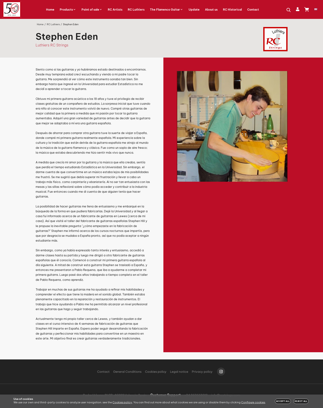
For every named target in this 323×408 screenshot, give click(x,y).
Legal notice (179, 372)
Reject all (301, 401)
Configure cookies (253, 402)
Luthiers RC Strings (52, 45)
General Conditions (127, 372)
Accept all (283, 401)
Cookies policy (155, 372)
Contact (103, 372)
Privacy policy (202, 372)
